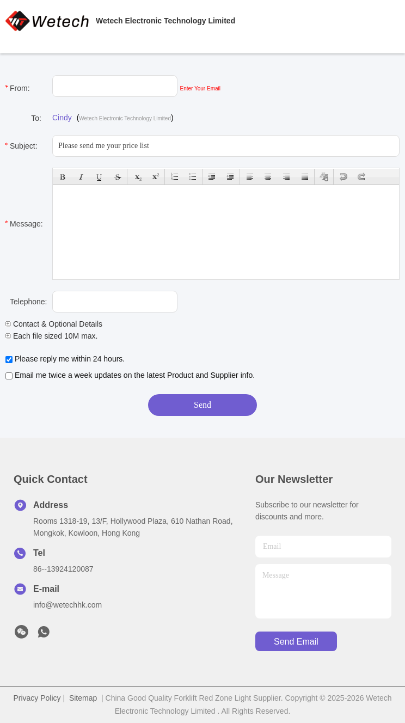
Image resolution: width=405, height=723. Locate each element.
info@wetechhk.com (67, 605)
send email (296, 641)
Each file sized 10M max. (51, 336)
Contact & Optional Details (53, 324)
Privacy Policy (36, 698)
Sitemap (83, 698)
